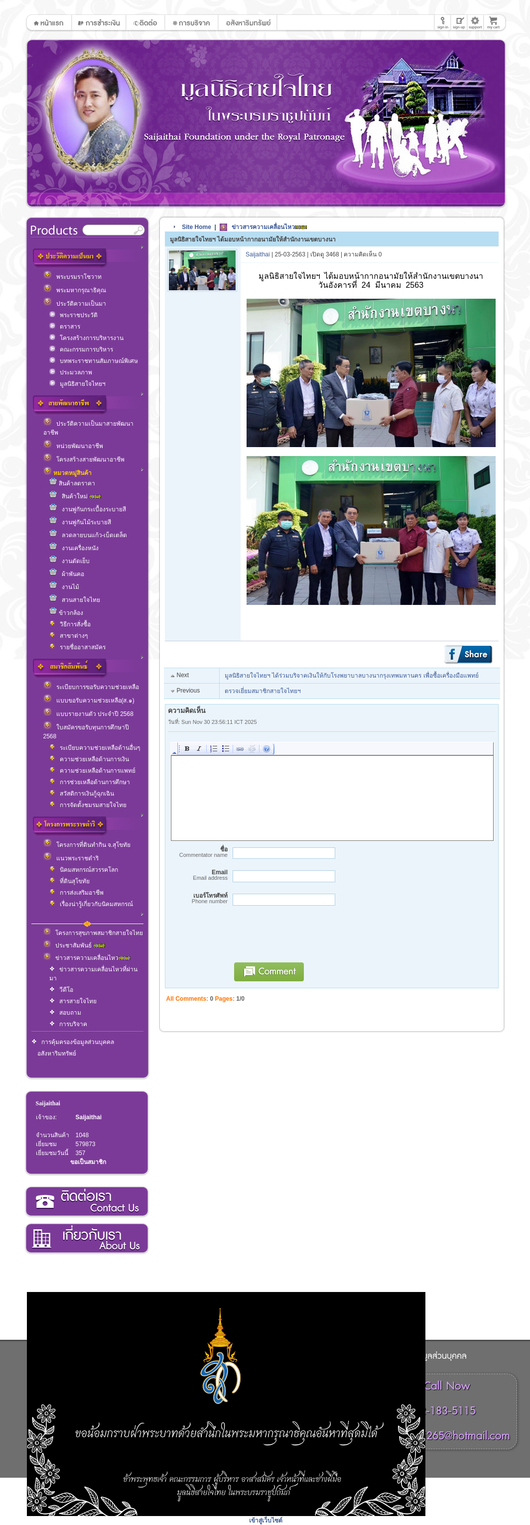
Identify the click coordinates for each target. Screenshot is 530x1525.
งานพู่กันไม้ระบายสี (80, 522)
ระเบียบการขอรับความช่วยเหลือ (91, 687)
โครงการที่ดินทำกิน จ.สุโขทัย (87, 844)
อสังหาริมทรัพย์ (56, 1053)
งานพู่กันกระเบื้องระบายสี (87, 509)
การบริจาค (68, 1024)
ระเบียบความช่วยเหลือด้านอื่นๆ (94, 747)
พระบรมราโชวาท (72, 276)
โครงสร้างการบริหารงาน (86, 338)
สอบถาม (65, 1012)
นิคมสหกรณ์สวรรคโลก (83, 869)
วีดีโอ (61, 989)
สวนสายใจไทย (74, 599)
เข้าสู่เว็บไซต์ (265, 1520)
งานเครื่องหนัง (74, 548)
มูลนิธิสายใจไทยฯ (77, 383)
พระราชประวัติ (73, 315)
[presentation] (304, 938)
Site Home (196, 227)
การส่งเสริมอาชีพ (76, 892)
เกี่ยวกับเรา (86, 1239)
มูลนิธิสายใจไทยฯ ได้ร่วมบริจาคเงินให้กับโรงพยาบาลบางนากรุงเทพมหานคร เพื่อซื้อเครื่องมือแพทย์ (352, 675)
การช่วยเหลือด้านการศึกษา (89, 782)
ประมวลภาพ (70, 372)
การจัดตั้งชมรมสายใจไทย (88, 805)
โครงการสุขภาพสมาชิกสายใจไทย (93, 933)
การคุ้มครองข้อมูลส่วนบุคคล (72, 1042)
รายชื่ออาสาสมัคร (77, 647)
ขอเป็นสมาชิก (88, 1162)
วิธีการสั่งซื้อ (70, 624)
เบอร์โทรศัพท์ (198, 898)
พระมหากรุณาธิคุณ (74, 290)
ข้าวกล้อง (66, 612)
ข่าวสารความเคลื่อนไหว (87, 957)
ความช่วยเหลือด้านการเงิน (89, 759)
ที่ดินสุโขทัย (69, 881)
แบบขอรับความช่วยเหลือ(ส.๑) (88, 700)
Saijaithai (48, 1103)
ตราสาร (64, 326)
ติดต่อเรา (86, 1202)
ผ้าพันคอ (66, 574)
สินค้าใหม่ (75, 496)
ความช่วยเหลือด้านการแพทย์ (92, 770)
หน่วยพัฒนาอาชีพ (73, 446)
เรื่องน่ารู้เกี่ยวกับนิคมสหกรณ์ (91, 904)
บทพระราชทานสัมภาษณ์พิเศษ (93, 360)
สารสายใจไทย (73, 1001)
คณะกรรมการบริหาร (81, 349)
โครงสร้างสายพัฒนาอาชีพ (84, 459)
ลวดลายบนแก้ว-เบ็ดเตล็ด (88, 535)
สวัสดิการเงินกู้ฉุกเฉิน (81, 793)
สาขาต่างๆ (68, 635)
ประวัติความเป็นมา (74, 303)
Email (198, 875)
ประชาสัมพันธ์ (74, 945)
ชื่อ (198, 852)
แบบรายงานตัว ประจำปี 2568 (88, 713)
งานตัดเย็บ (69, 561)
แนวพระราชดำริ (71, 858)
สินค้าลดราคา (72, 483)
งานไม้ (64, 587)
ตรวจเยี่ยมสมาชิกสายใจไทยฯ (263, 691)
